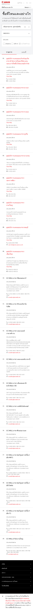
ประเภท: (8, 67)
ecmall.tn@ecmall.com (14, 352)
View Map (9, 76)
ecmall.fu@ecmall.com (14, 324)
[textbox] (16, 33)
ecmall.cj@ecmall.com (14, 399)
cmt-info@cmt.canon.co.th (15, 245)
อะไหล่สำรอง (24, 44)
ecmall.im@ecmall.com (14, 532)
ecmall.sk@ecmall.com (14, 448)
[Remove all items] (25, 27)
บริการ (14, 44)
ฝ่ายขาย (7, 44)
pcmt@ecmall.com (13, 554)
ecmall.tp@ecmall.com (14, 376)
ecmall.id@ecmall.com (14, 424)
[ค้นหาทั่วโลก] (27, 3)
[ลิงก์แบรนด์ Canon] (6, 2)
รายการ (9, 52)
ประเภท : (6, 39)
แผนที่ (24, 52)
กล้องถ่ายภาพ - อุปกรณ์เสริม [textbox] (12, 26)
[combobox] (16, 27)
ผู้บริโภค (20, 3)
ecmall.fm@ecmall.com (14, 504)
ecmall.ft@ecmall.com (14, 476)
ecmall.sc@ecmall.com (14, 297)
